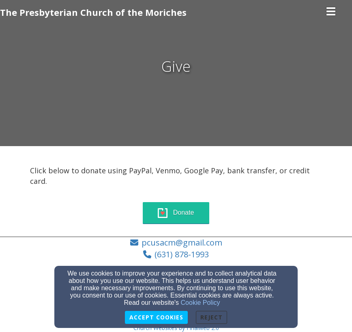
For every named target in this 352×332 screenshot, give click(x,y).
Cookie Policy (200, 302)
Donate (183, 212)
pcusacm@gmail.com (182, 242)
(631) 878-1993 (182, 254)
